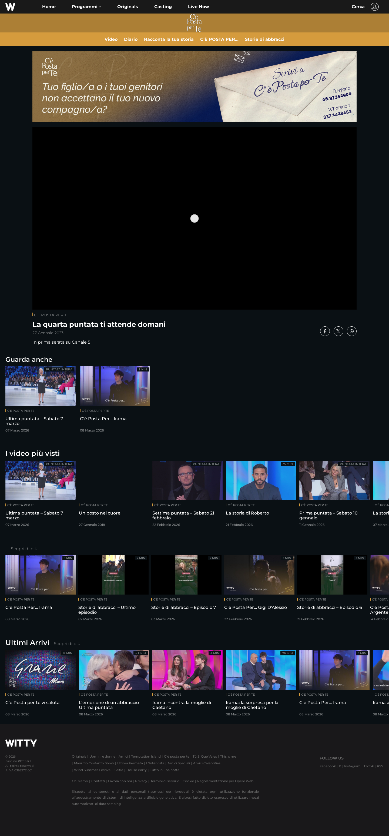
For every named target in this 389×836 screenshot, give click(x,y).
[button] (86, 7)
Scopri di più (24, 548)
